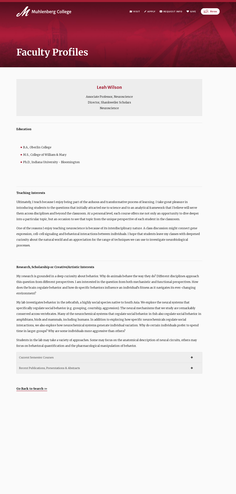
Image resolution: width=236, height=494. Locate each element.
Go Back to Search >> (31, 389)
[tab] (109, 357)
